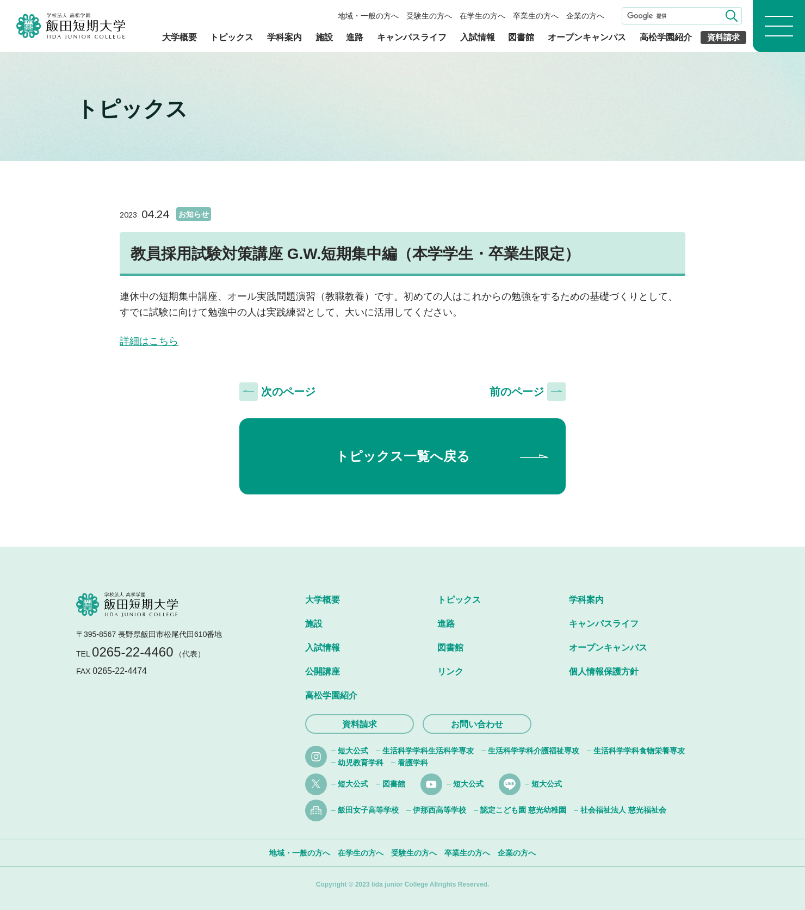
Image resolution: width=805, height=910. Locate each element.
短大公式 (353, 750)
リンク (450, 671)
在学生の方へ (482, 15)
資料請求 (723, 37)
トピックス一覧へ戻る (403, 456)
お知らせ (193, 214)
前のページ (517, 392)
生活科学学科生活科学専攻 (428, 750)
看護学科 (413, 762)
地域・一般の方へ (368, 15)
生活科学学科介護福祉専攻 (533, 750)
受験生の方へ (429, 15)
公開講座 (322, 671)
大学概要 (179, 37)
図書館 (521, 37)
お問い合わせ (477, 724)
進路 (354, 37)
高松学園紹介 (666, 37)
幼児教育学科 (360, 762)
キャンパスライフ (412, 37)
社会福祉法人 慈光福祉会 (623, 810)
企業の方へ (585, 15)
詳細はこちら (149, 341)
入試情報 (477, 37)
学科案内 (284, 37)
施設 (324, 37)
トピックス (231, 37)
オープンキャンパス (587, 37)
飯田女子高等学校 (368, 810)
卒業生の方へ (536, 15)
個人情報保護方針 (604, 671)
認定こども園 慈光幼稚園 (523, 810)
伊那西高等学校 (439, 810)
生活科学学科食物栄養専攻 (639, 750)
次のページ (288, 392)
